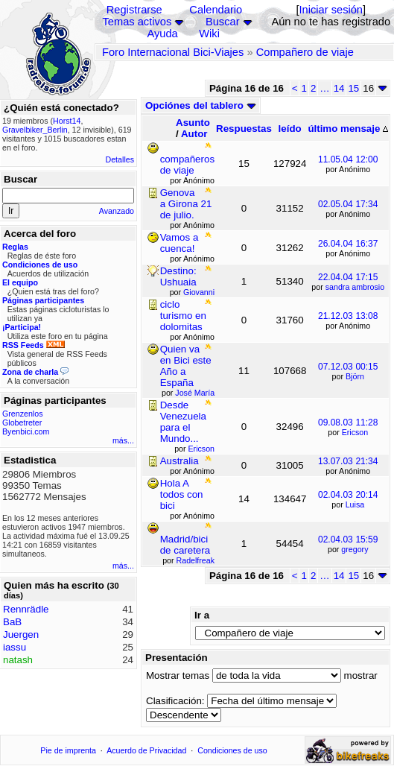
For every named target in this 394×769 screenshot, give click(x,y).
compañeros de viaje (187, 165)
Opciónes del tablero (200, 105)
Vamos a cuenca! (179, 243)
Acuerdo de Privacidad (146, 750)
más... (123, 440)
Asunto (193, 122)
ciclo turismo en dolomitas (183, 315)
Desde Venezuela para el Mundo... (183, 421)
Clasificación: (175, 700)
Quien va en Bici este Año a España (186, 366)
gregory (354, 549)
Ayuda (162, 33)
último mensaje (348, 128)
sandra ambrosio (354, 286)
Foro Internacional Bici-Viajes (173, 52)
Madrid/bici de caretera (185, 545)
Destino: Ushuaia (178, 276)
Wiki (209, 33)
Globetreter (22, 422)
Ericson (355, 432)
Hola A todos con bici (181, 494)
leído (290, 128)
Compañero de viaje (305, 52)
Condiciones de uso (232, 750)
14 (339, 88)
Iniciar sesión (331, 10)
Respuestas (244, 128)
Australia (179, 460)
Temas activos (136, 22)
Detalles (120, 159)
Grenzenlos (22, 413)
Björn (355, 376)
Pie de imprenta (68, 750)
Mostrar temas (177, 675)
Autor (194, 133)
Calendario (215, 10)
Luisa (355, 504)
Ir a (201, 615)
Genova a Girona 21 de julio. (186, 204)
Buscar (223, 22)
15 (353, 88)
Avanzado (116, 210)
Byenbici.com (25, 431)
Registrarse (134, 10)
